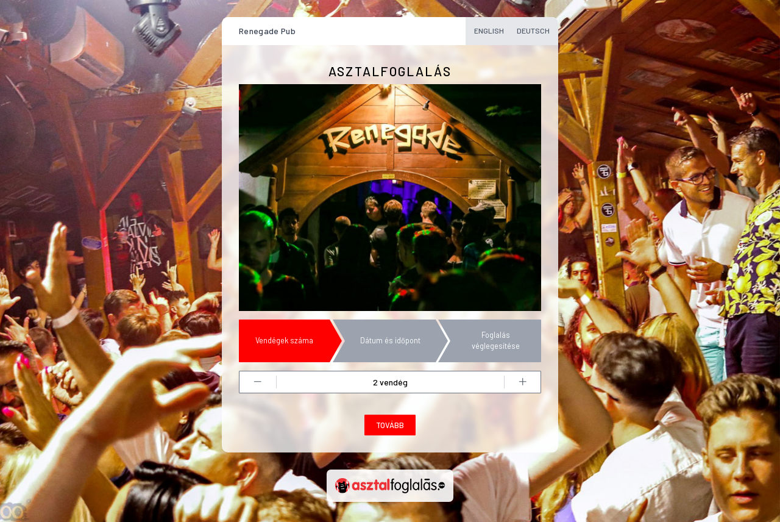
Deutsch (533, 30)
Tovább (390, 425)
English (489, 30)
